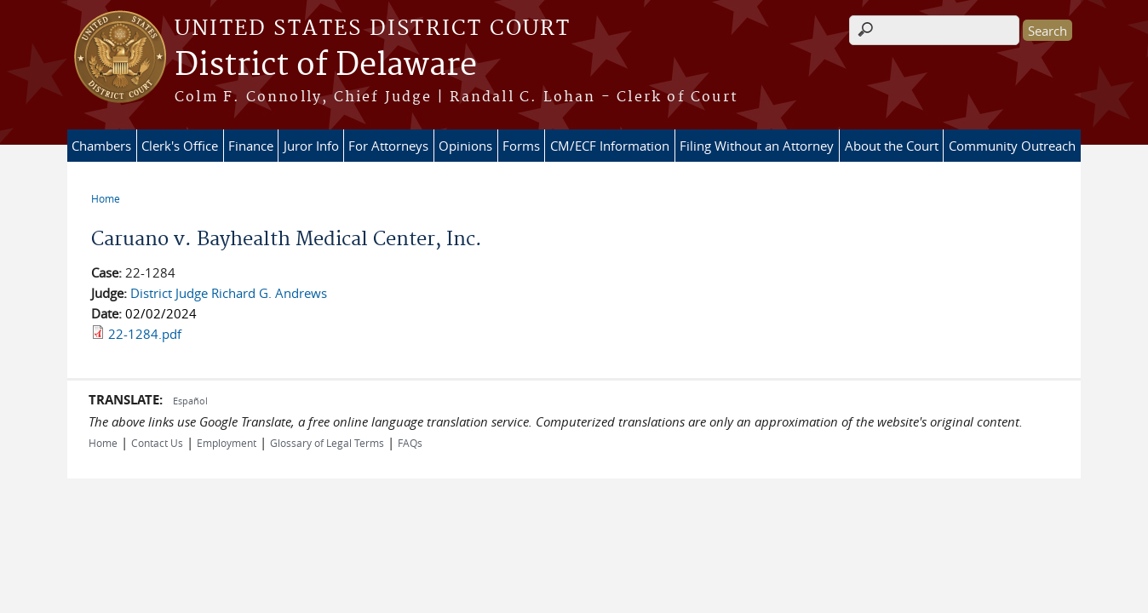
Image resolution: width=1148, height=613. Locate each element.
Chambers (101, 145)
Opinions (465, 145)
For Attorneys (388, 145)
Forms (521, 145)
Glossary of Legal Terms (327, 443)
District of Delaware (326, 65)
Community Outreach (1012, 145)
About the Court (891, 145)
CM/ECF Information (609, 145)
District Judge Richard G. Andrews (228, 292)
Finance (250, 145)
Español (190, 400)
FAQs (410, 443)
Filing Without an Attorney (757, 145)
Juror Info (311, 145)
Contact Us (157, 443)
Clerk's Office (179, 145)
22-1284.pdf (144, 333)
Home (105, 198)
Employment (226, 443)
